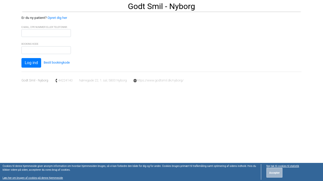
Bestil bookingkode (57, 62)
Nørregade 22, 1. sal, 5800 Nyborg (103, 80)
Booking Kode (29, 43)
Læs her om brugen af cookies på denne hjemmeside (33, 177)
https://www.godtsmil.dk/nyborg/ (158, 80)
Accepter (274, 172)
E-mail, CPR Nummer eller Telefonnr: (44, 27)
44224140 (64, 80)
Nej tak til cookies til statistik (282, 166)
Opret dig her (57, 18)
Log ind (31, 62)
